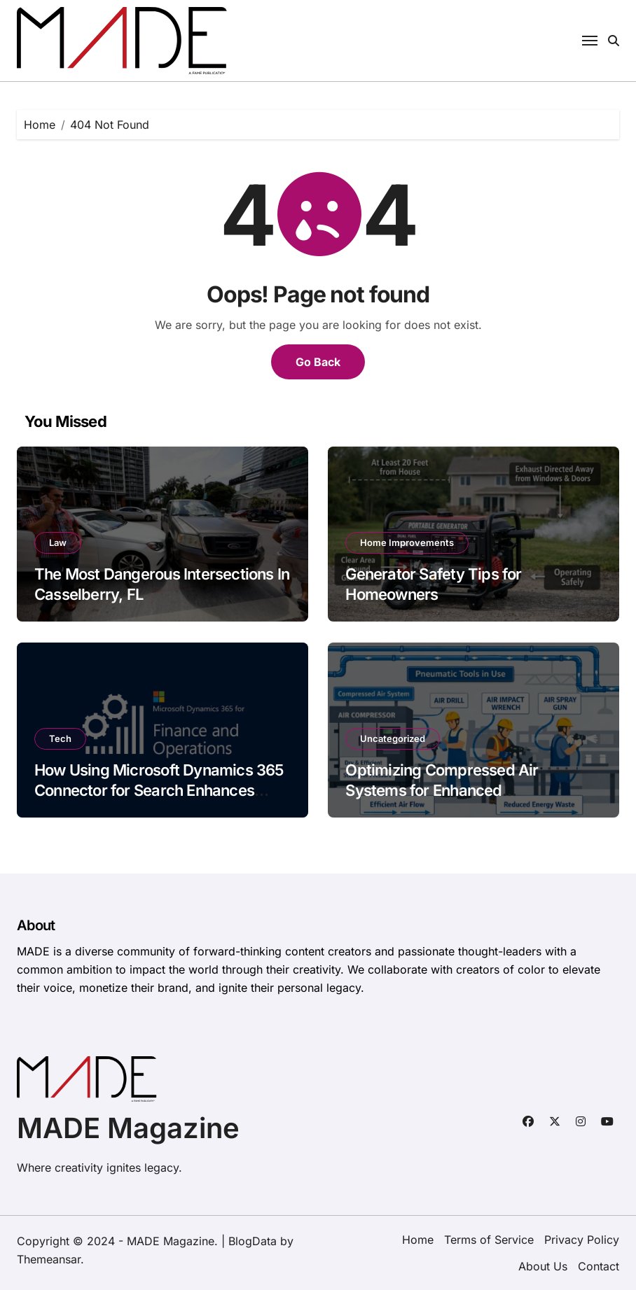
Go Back (318, 362)
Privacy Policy (581, 1240)
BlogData (252, 1241)
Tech (60, 738)
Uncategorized (392, 738)
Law (58, 542)
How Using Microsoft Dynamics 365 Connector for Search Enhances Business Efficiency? (159, 790)
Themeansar (49, 1259)
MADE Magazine (128, 1128)
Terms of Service (489, 1240)
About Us (542, 1266)
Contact (598, 1266)
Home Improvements (407, 542)
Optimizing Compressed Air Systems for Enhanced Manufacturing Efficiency (441, 790)
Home (418, 1240)
